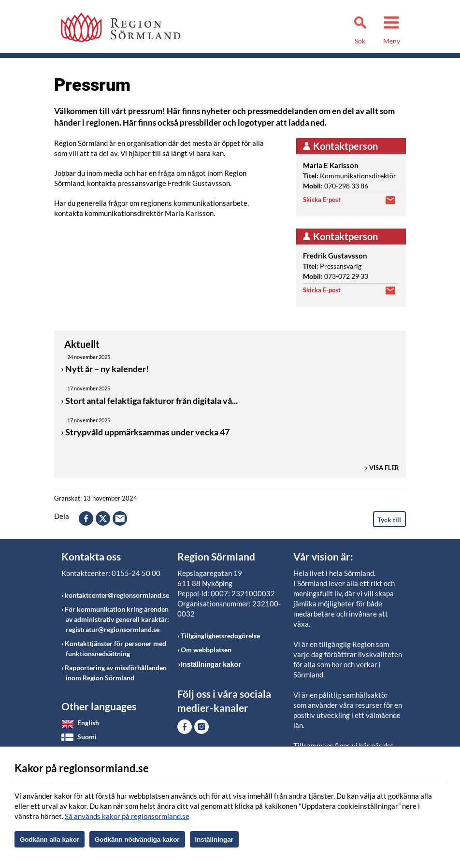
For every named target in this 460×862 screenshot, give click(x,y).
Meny (391, 41)
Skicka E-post (322, 199)
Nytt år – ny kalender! (107, 368)
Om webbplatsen (206, 650)
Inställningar (214, 839)
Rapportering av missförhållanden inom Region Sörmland (116, 672)
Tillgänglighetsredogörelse (220, 636)
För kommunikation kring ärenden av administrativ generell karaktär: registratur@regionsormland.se (117, 619)
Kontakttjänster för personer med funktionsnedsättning (115, 648)
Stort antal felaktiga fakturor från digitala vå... (151, 400)
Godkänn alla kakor (49, 839)
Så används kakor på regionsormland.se (127, 816)
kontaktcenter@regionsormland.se (117, 595)
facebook (86, 518)
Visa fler (384, 468)
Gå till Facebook (184, 726)
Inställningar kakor (211, 664)
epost (120, 518)
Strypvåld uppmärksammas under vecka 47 (147, 432)
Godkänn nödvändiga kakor (137, 839)
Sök (360, 41)
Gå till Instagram (201, 726)
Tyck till (389, 520)
